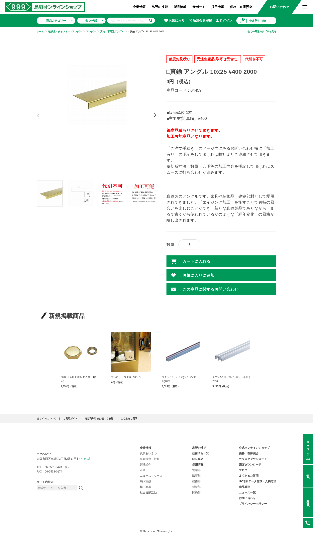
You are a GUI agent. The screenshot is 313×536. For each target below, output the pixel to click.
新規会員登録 (200, 20)
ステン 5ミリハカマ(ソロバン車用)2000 (179, 379)
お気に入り (174, 20)
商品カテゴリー (56, 20)
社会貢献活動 (148, 492)
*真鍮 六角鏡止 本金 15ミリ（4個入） (78, 379)
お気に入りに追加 (198, 275)
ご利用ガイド (70, 418)
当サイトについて (46, 418)
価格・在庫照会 (241, 7)
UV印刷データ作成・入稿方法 (257, 481)
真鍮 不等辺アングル (112, 31)
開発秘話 (197, 459)
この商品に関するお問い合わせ (210, 289)
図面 (307, 473)
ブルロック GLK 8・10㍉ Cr (126, 377)
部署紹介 (145, 464)
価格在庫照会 (307, 499)
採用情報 (217, 7)
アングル (91, 31)
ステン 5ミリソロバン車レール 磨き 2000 (231, 379)
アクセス (83, 458)
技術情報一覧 (200, 453)
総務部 (196, 481)
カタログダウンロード (253, 459)
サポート (198, 7)
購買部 (196, 475)
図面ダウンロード (250, 464)
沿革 (143, 470)
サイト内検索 (45, 481)
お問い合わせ (279, 7)
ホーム (40, 31)
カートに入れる (196, 261)
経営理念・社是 (149, 459)
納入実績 (145, 481)
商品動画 (244, 486)
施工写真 (145, 486)
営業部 (196, 470)
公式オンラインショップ (254, 447)
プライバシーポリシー (253, 503)
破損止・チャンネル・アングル (65, 31)
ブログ (243, 470)
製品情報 (180, 7)
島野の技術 (160, 7)
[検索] (81, 488)
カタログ (307, 447)
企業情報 (139, 7)
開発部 (196, 492)
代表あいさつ (148, 453)
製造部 (196, 486)
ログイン (224, 20)
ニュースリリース (151, 475)
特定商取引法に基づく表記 (99, 418)
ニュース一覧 (247, 492)
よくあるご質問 (129, 418)
